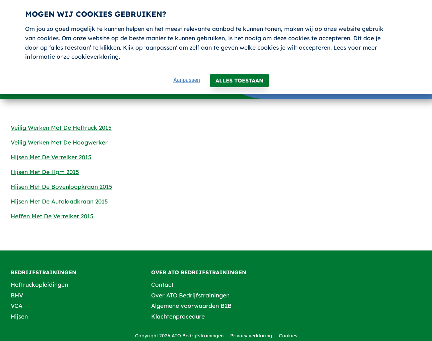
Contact (162, 284)
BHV (17, 295)
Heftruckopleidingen (39, 284)
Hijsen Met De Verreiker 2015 (51, 157)
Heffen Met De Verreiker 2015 (52, 216)
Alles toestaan (239, 80)
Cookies (288, 336)
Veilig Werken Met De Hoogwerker (59, 142)
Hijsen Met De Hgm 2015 (45, 171)
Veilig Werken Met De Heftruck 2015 (61, 127)
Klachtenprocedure (178, 316)
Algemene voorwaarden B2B (191, 305)
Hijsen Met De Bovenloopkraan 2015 (61, 186)
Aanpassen (186, 80)
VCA (16, 305)
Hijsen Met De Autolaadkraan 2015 (59, 201)
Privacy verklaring (251, 336)
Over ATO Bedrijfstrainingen (190, 295)
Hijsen (19, 316)
